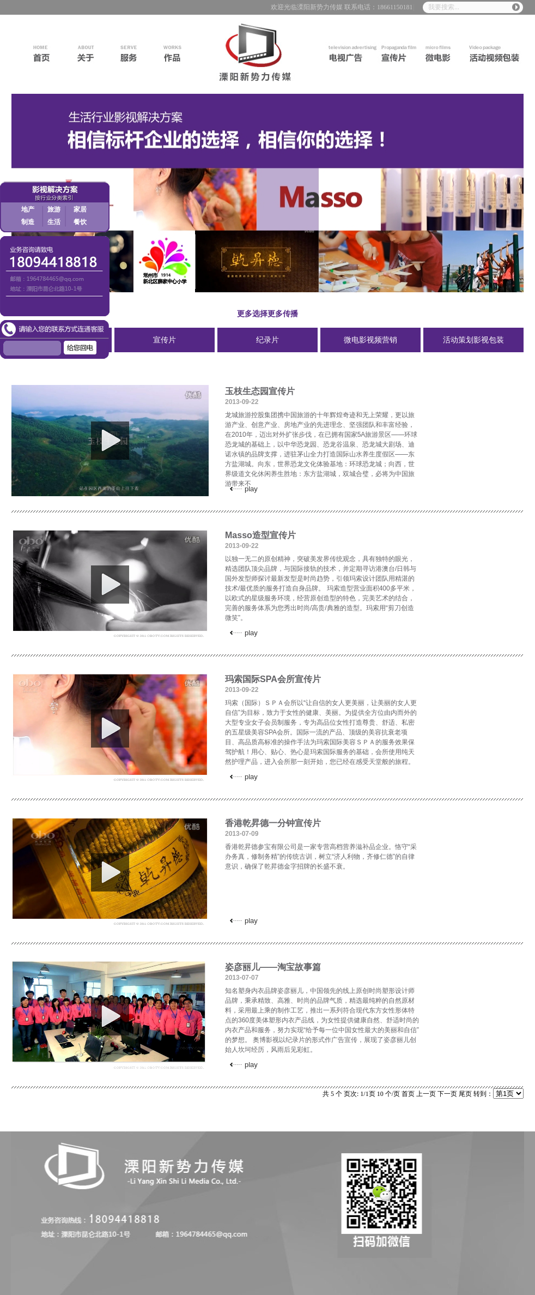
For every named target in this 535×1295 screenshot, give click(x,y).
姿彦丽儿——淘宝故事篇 (273, 967)
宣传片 (164, 340)
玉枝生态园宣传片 (260, 391)
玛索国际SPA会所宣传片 (273, 679)
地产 (27, 209)
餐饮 (80, 222)
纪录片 (267, 340)
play (110, 440)
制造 (27, 222)
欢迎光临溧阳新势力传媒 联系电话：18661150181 (342, 7)
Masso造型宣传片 (260, 535)
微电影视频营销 (370, 340)
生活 (53, 222)
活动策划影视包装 (473, 340)
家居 (80, 209)
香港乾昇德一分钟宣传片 (273, 823)
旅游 (53, 209)
